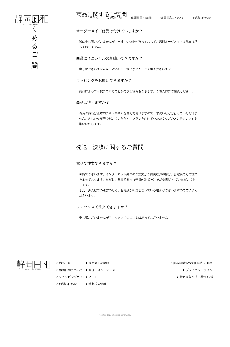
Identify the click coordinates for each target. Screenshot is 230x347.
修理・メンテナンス (102, 297)
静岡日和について (172, 17)
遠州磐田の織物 (141, 17)
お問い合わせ (202, 17)
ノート (93, 304)
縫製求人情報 (97, 311)
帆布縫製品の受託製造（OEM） (194, 290)
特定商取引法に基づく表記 (197, 304)
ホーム (93, 17)
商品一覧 (116, 18)
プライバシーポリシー (200, 297)
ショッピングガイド (72, 304)
